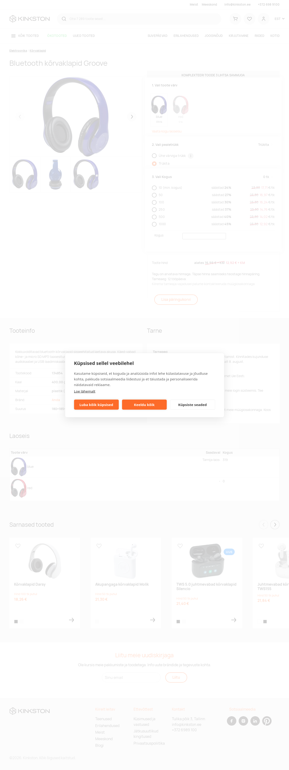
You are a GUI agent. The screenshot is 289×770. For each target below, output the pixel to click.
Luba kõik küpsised (96, 404)
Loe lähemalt (84, 391)
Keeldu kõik (144, 404)
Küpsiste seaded (192, 404)
